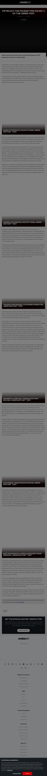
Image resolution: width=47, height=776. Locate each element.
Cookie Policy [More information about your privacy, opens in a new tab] (10, 770)
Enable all (27, 773)
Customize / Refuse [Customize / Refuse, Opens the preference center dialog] (17, 773)
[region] (23, 767)
